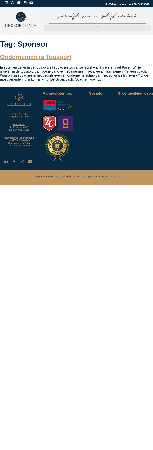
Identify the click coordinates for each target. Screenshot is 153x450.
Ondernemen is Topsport (35, 56)
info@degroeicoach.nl (117, 4)
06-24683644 (141, 4)
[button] (97, 28)
